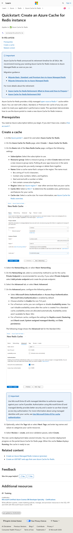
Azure (12, 8)
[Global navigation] (2, 3)
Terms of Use (28, 530)
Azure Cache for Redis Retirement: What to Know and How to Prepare (37, 91)
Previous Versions (20, 526)
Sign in (68, 3)
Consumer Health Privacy (11, 530)
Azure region (30, 185)
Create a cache (9, 45)
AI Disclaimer (6, 526)
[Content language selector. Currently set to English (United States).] (12, 521)
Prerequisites (8, 42)
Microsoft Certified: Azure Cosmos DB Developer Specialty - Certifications (28, 500)
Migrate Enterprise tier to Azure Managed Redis (28, 80)
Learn (4, 8)
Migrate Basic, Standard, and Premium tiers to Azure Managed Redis (37, 77)
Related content (9, 48)
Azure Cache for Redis (33, 8)
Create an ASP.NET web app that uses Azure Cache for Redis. (30, 459)
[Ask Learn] (65, 8)
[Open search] (63, 3)
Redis (20, 8)
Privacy (49, 526)
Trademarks (40, 530)
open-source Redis (48, 101)
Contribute (40, 526)
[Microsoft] (36, 3)
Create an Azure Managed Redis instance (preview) (26, 456)
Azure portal (16, 138)
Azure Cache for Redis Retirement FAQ (24, 94)
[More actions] (69, 8)
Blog (30, 526)
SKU (29, 188)
